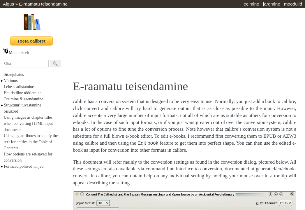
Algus (8, 3)
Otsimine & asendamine (23, 99)
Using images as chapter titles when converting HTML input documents (28, 123)
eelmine (251, 3)
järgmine (271, 3)
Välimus (10, 80)
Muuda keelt (16, 52)
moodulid (293, 3)
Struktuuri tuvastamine (22, 105)
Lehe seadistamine (19, 87)
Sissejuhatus (14, 74)
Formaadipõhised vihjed (24, 166)
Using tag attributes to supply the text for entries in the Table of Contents (31, 142)
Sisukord (11, 111)
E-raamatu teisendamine (43, 3)
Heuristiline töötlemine (22, 93)
